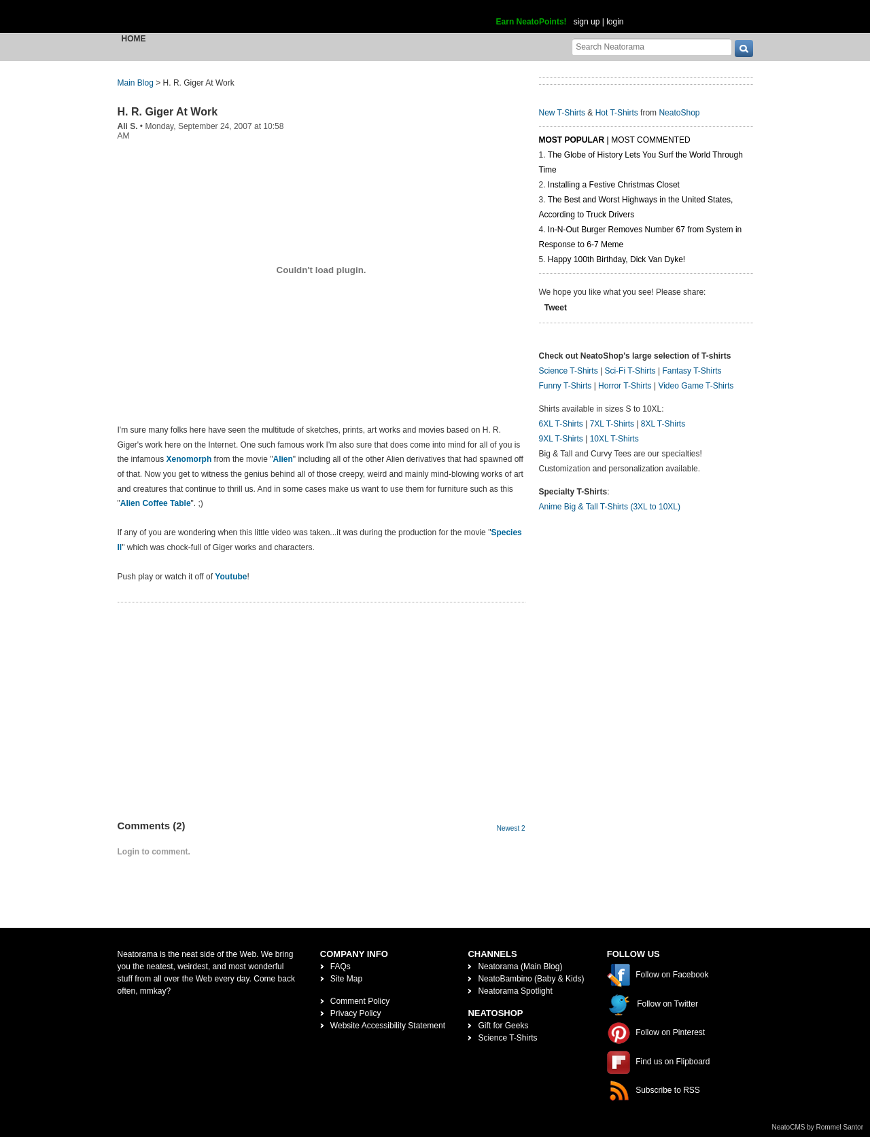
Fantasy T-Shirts (691, 371)
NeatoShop (679, 113)
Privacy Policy (355, 1013)
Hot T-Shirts (616, 113)
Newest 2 (511, 828)
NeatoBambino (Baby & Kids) (531, 978)
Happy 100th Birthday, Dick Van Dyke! (616, 259)
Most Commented (650, 140)
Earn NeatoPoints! (531, 21)
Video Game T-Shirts (695, 386)
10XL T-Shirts (614, 439)
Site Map (346, 978)
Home (134, 38)
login (614, 21)
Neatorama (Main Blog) (520, 966)
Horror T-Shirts (624, 386)
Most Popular (572, 140)
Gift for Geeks (503, 1025)
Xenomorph (189, 459)
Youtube (231, 576)
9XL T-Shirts (561, 439)
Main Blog (136, 83)
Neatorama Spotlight (515, 991)
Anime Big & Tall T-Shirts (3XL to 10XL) (610, 506)
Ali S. (128, 126)
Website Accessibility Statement (387, 1025)
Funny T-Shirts (565, 386)
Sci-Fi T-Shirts (629, 371)
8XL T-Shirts (663, 424)
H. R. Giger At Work (168, 112)
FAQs (340, 966)
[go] (744, 48)
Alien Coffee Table (155, 503)
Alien (283, 459)
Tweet (555, 307)
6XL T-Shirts (561, 424)
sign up (587, 21)
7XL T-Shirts (612, 424)
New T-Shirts (562, 113)
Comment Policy (359, 1001)
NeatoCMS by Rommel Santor (818, 1127)
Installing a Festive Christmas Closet (614, 185)
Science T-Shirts (568, 371)
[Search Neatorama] (651, 46)
